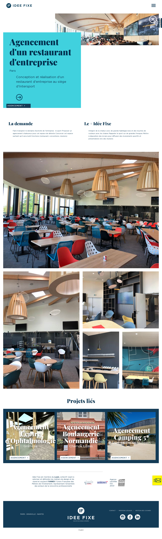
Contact (112, 510)
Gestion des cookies (143, 510)
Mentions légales (125, 510)
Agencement (18, 458)
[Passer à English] (160, 23)
